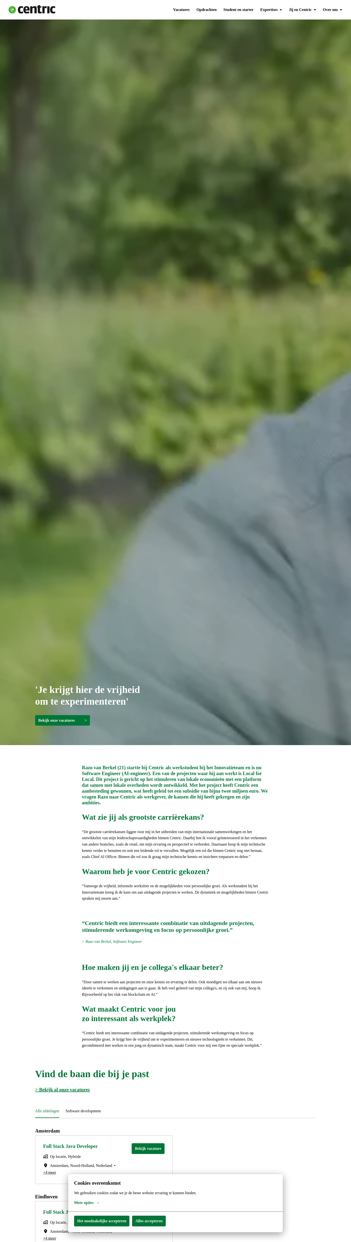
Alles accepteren (152, 1221)
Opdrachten (205, 10)
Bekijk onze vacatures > (63, 720)
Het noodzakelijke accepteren (103, 1221)
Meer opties (87, 1203)
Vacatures (179, 10)
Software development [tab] (87, 1123)
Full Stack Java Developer (71, 1158)
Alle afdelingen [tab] (48, 1123)
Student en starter (237, 10)
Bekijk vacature (148, 1161)
